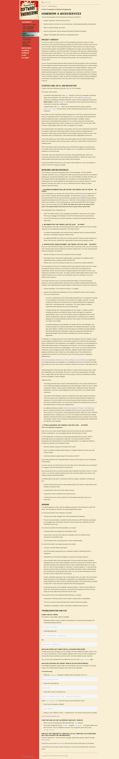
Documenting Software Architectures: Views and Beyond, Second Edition (64, 360)
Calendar (25, 50)
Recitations (26, 48)
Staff (24, 55)
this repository (85, 97)
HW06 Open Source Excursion (26, 43)
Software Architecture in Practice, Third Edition (78, 408)
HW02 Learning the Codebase (28, 28)
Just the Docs (30, 755)
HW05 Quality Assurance (27, 38)
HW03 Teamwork (28, 31)
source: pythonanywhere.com (50, 716)
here (73, 116)
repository (69, 88)
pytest (73, 149)
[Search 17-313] (59, 2)
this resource (60, 743)
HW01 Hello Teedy (29, 24)
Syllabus (25, 58)
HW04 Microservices (28, 34)
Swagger (83, 195)
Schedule (25, 53)
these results (45, 740)
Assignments (27, 22)
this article (75, 97)
